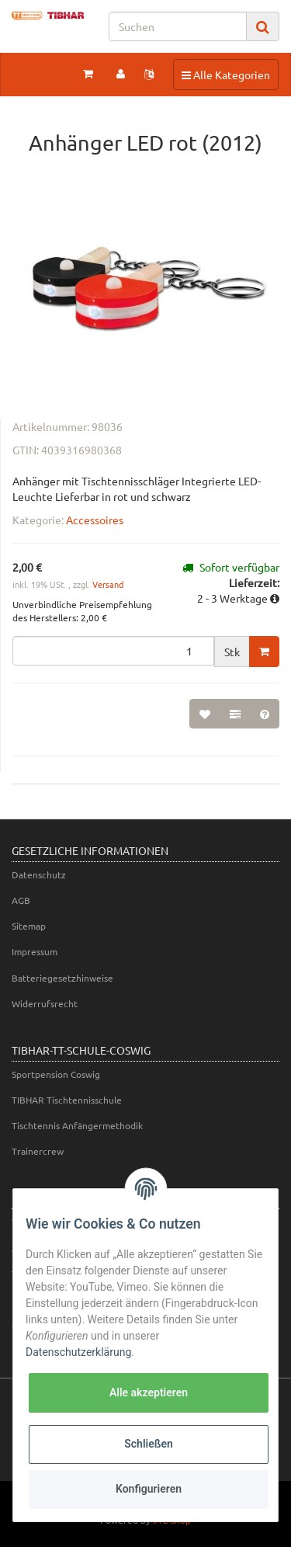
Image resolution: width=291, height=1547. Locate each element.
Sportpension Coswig (56, 1074)
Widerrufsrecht (45, 1003)
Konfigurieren (149, 1489)
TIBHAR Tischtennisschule (67, 1099)
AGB (21, 900)
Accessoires (94, 520)
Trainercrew (38, 1151)
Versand (107, 584)
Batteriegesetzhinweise (62, 978)
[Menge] (113, 651)
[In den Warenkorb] (264, 651)
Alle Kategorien (225, 74)
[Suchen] (178, 26)
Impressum (34, 951)
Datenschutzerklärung (78, 1352)
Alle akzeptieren (148, 1392)
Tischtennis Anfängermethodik (77, 1125)
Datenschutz (39, 874)
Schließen (148, 1443)
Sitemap (29, 926)
